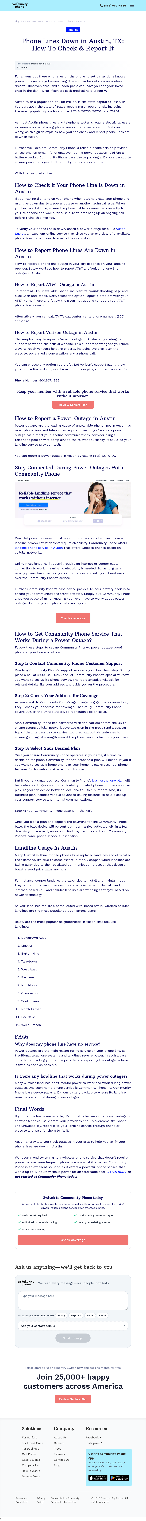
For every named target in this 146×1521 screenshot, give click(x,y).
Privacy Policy (41, 1500)
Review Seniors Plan (73, 404)
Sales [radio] (90, 1315)
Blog (57, 1465)
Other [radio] (102, 1315)
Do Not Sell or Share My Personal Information (65, 1500)
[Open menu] (132, 5)
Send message (73, 1338)
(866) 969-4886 (115, 5)
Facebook (93, 1437)
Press (57, 1448)
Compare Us (30, 1465)
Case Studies (31, 1459)
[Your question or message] (73, 1300)
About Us (60, 1437)
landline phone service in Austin (39, 548)
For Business (30, 1448)
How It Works (31, 1470)
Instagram (94, 1443)
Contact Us (61, 1459)
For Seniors (29, 1437)
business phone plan (107, 780)
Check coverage (73, 618)
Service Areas (31, 1476)
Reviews (59, 1454)
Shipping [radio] (76, 1315)
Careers (59, 1443)
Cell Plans (29, 1454)
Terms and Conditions (21, 1500)
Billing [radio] (61, 1315)
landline (73, 29)
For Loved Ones (32, 1443)
